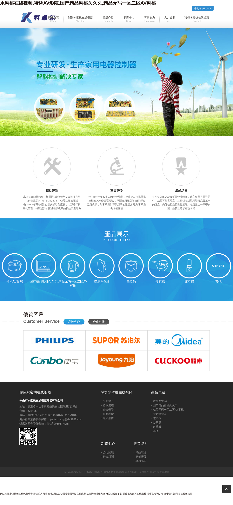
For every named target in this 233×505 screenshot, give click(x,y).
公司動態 (108, 452)
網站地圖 (164, 471)
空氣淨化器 (160, 413)
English (207, 8)
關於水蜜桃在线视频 (116, 392)
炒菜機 (157, 422)
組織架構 (108, 418)
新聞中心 (108, 444)
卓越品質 (141, 460)
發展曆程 (108, 405)
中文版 (197, 8)
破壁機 (157, 426)
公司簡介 (108, 401)
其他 (155, 431)
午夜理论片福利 (169, 493)
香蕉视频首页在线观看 (134, 493)
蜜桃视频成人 (55, 493)
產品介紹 (158, 392)
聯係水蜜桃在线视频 (35, 392)
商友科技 (154, 471)
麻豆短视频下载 (114, 493)
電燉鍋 (157, 418)
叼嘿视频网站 (154, 493)
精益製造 (141, 452)
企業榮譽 (108, 409)
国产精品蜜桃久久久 (165, 405)
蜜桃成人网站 (40, 493)
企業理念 (108, 413)
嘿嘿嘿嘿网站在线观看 (74, 493)
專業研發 (141, 456)
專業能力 (141, 444)
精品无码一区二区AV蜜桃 (168, 409)
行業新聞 (108, 456)
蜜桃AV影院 (160, 401)
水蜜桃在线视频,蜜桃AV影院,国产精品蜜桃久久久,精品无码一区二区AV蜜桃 (78, 3)
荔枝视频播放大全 (95, 493)
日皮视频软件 (185, 493)
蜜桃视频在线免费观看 (21, 493)
